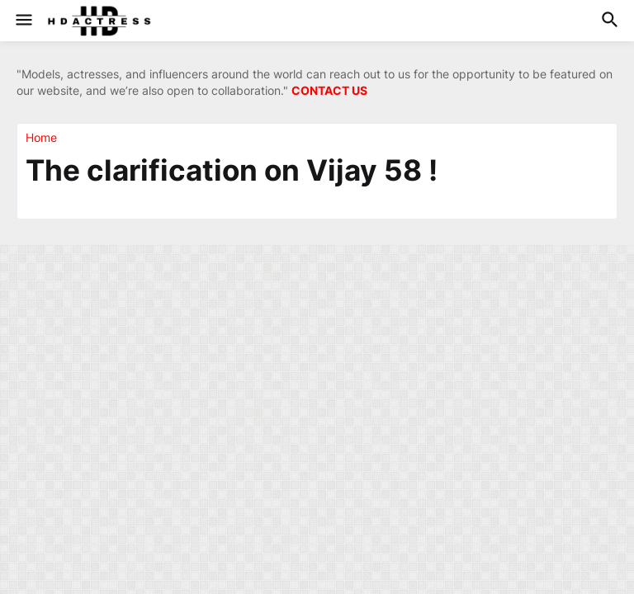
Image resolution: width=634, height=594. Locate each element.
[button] (22, 21)
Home (41, 138)
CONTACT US (329, 90)
